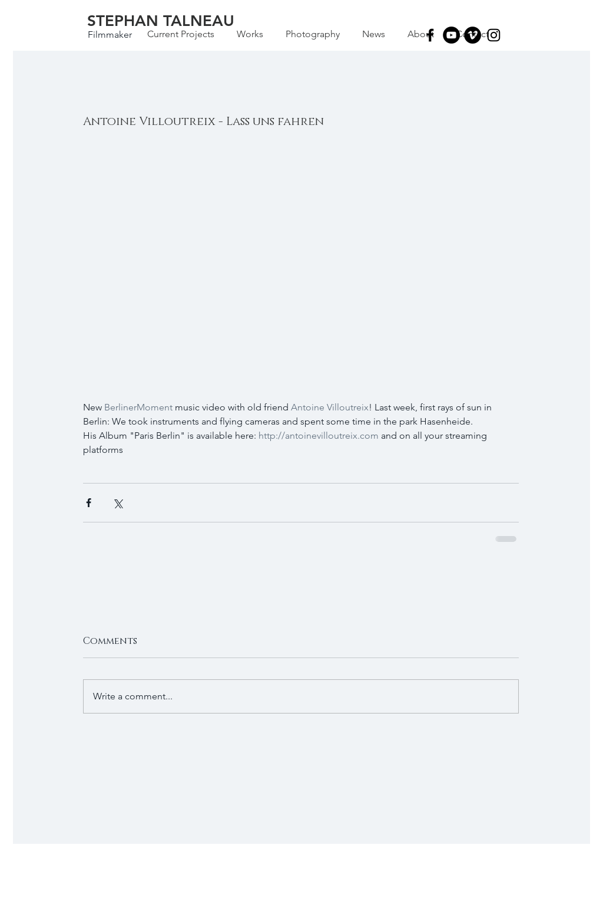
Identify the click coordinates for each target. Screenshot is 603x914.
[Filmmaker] (109, 35)
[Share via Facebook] (88, 502)
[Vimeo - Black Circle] (472, 35)
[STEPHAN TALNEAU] (161, 21)
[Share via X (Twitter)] (117, 502)
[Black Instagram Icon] (493, 35)
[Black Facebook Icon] (430, 35)
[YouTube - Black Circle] (451, 35)
